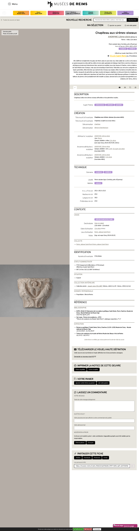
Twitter (78, 458)
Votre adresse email (79, 425)
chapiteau (97, 124)
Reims (100, 138)
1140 (110, 149)
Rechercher (132, 20)
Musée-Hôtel (108, 13)
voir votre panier (130, 25)
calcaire (98, 183)
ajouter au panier (114, 25)
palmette (119, 105)
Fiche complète (93, 370)
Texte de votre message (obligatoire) (84, 400)
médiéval (132, 49)
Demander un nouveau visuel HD (84, 357)
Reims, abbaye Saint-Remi (102, 232)
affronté (110, 105)
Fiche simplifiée (80, 370)
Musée (38, 13)
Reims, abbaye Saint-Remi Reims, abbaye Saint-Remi (92, 244)
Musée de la (56, 13)
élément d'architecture (101, 128)
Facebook (87, 458)
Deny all (88, 529)
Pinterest (97, 458)
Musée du (73, 13)
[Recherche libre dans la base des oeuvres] (110, 20)
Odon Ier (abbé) (99, 223)
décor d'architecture (104, 219)
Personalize (97, 529)
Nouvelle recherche (79, 20)
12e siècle (113, 141)
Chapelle (90, 13)
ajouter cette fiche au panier (85, 383)
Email (105, 458)
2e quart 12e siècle (119, 149)
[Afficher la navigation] (9, 4)
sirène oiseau (100, 105)
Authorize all (78, 529)
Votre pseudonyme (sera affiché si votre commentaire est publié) (92, 418)
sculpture (123, 49)
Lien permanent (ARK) (80, 462)
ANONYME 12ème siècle (102, 136)
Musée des (21, 13)
